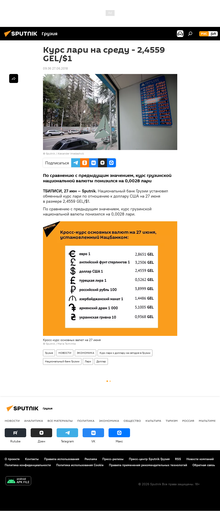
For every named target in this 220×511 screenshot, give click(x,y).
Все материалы (60, 421)
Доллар (101, 361)
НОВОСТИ (64, 352)
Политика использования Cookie (80, 465)
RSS (178, 459)
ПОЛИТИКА (85, 421)
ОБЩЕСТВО (132, 421)
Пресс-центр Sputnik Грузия (149, 459)
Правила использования (61, 459)
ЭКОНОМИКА (85, 352)
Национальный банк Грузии (62, 361)
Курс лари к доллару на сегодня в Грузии (125, 352)
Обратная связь (203, 465)
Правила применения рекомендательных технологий (148, 465)
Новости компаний (200, 459)
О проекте (12, 459)
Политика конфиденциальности (28, 465)
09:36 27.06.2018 (55, 68)
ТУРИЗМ (172, 421)
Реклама (91, 459)
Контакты (32, 459)
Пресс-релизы (113, 459)
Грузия (49, 352)
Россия (188, 421)
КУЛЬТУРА (153, 421)
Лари (88, 361)
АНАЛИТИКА (33, 421)
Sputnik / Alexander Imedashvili (65, 153)
